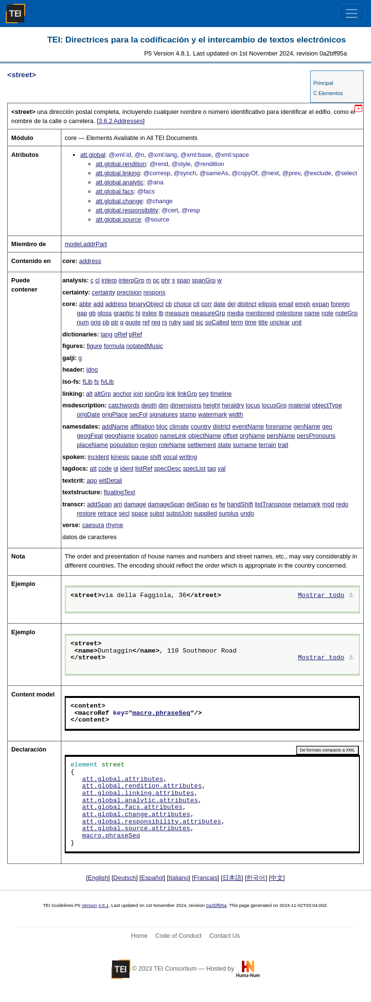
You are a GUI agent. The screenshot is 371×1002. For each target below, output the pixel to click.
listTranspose (273, 504)
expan (320, 303)
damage (135, 504)
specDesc (167, 468)
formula (114, 345)
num (83, 322)
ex (214, 504)
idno (92, 369)
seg (204, 393)
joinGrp (155, 393)
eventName (248, 426)
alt (89, 393)
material (299, 405)
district (221, 426)
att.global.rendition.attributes (142, 786)
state (224, 444)
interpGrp (131, 280)
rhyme (114, 525)
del (231, 303)
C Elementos (328, 93)
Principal (323, 83)
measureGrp (208, 313)
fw (222, 504)
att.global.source (118, 219)
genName (306, 426)
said (188, 322)
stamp (188, 414)
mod (328, 504)
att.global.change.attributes (136, 814)
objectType (327, 405)
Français (205, 877)
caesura (93, 525)
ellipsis (267, 303)
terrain (267, 444)
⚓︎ (351, 595)
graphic (124, 313)
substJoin (179, 513)
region (148, 444)
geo (327, 426)
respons (154, 292)
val (222, 468)
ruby (175, 322)
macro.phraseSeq (161, 713)
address (90, 260)
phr (166, 280)
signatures (163, 414)
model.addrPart (86, 244)
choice (182, 303)
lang (107, 334)
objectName (204, 435)
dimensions (185, 405)
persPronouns (316, 435)
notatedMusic (144, 345)
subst (157, 513)
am (118, 504)
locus (253, 405)
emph (303, 303)
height (211, 405)
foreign (340, 303)
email (285, 303)
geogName (120, 435)
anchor (122, 393)
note (328, 313)
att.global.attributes (122, 779)
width (235, 414)
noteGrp (346, 313)
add (98, 303)
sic (199, 322)
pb (105, 322)
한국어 (255, 877)
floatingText (119, 492)
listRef (144, 468)
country (201, 426)
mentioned (259, 313)
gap (82, 313)
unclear (280, 322)
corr (206, 303)
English (98, 877)
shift (155, 456)
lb (160, 313)
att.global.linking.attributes (138, 793)
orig (95, 322)
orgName (252, 435)
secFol (138, 414)
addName (115, 426)
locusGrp (274, 405)
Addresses (121, 121)
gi (116, 468)
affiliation (142, 426)
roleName (172, 444)
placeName (92, 444)
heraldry (233, 405)
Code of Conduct (178, 935)
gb (92, 313)
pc (156, 280)
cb (168, 303)
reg (155, 322)
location (147, 435)
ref (146, 322)
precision (129, 292)
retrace (107, 513)
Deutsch (125, 877)
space (139, 513)
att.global (92, 154)
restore (86, 513)
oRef (120, 334)
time (251, 322)
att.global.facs (115, 191)
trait (283, 444)
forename (279, 426)
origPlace (115, 414)
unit (297, 322)
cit (196, 303)
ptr (114, 322)
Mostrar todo (321, 595)
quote (133, 322)
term (237, 322)
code (105, 468)
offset (230, 435)
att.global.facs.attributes (132, 807)
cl (97, 280)
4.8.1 (104, 905)
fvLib (107, 381)
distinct (247, 303)
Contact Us (224, 935)
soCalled (217, 322)
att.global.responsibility (127, 210)
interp (109, 280)
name (312, 313)
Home (139, 935)
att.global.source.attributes (136, 828)
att (93, 468)
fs (96, 381)
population (124, 444)
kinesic (120, 456)
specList (194, 468)
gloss (105, 313)
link (170, 393)
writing (188, 456)
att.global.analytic (119, 182)
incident (98, 456)
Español (152, 877)
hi (138, 313)
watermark (212, 414)
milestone (289, 313)
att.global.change (119, 201)
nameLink (172, 435)
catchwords (124, 405)
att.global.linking (118, 173)
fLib (88, 381)
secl (124, 513)
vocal (170, 456)
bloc (162, 426)
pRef (135, 334)
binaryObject (146, 303)
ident (126, 468)
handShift (240, 504)
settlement (201, 444)
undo (247, 513)
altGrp (102, 393)
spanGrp (203, 280)
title (263, 322)
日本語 (232, 877)
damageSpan (166, 504)
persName (281, 435)
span (183, 280)
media (235, 313)
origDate (88, 414)
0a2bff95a (216, 905)
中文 (277, 877)
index (149, 313)
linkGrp (187, 393)
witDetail (110, 480)
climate (179, 426)
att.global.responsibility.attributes (151, 822)
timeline (221, 393)
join (138, 393)
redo (342, 504)
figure (94, 345)
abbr (85, 303)
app (91, 480)
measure (177, 313)
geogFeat (90, 435)
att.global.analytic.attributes (140, 800)
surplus (229, 513)
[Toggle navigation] (351, 13)
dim (163, 405)
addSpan (99, 504)
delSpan (197, 504)
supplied (205, 513)
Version (89, 905)
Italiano (178, 877)
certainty (103, 292)
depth (149, 405)
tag (211, 468)
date (220, 303)
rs (164, 322)
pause (139, 456)
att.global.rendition (121, 163)
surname (245, 444)
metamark (307, 504)
